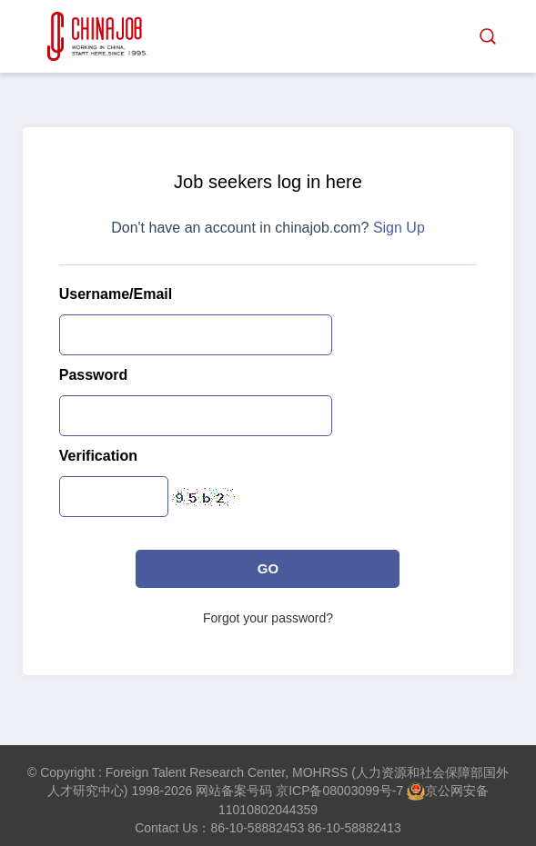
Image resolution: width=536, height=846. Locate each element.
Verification (98, 455)
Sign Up (399, 227)
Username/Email (116, 294)
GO (268, 568)
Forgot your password (264, 618)
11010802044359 (268, 809)
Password (93, 375)
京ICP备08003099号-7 (339, 790)
